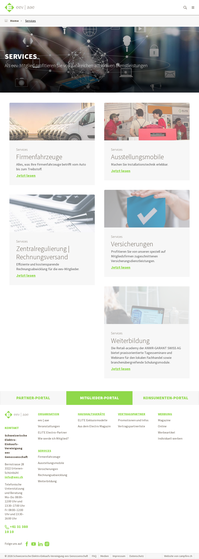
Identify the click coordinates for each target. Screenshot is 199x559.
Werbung (165, 414)
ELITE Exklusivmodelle (92, 420)
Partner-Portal (33, 397)
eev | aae (43, 420)
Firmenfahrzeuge (49, 457)
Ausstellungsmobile (51, 463)
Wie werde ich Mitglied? (53, 438)
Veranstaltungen (49, 426)
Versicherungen (48, 469)
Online (162, 426)
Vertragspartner (131, 414)
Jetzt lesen (26, 175)
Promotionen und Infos (133, 420)
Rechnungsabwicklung (52, 475)
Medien (104, 556)
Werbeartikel (166, 432)
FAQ (94, 556)
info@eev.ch (14, 477)
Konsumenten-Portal (165, 397)
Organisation (48, 414)
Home (12, 21)
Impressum (119, 556)
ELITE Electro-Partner (52, 432)
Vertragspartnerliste (131, 426)
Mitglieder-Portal (99, 397)
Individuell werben (170, 438)
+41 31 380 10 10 (16, 529)
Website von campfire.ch (178, 556)
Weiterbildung (47, 481)
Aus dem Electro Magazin (94, 426)
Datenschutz (136, 556)
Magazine (164, 420)
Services (30, 21)
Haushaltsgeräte (91, 414)
